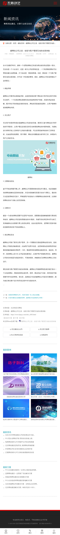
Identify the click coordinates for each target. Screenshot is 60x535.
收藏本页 (8, 318)
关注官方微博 (43, 329)
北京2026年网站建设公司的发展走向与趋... (20, 435)
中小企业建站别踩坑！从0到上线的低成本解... (21, 470)
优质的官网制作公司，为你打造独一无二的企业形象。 (24, 295)
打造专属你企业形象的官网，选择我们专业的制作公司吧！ (25, 298)
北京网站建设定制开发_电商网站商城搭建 (19, 445)
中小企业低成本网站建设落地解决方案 (18, 480)
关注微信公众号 (16, 330)
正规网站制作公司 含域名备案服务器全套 (19, 452)
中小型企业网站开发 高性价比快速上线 (18, 438)
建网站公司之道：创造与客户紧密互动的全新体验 (38, 321)
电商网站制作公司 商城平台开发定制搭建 (19, 442)
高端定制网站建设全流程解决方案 (17, 477)
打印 (15, 318)
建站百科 (21, 43)
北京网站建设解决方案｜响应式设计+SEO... (20, 487)
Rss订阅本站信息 (16, 335)
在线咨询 (44, 335)
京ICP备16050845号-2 (45, 523)
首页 (14, 43)
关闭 (21, 318)
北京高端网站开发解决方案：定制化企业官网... (21, 484)
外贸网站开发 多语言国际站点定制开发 (18, 449)
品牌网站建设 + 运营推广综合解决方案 (18, 473)
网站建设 (20, 520)
